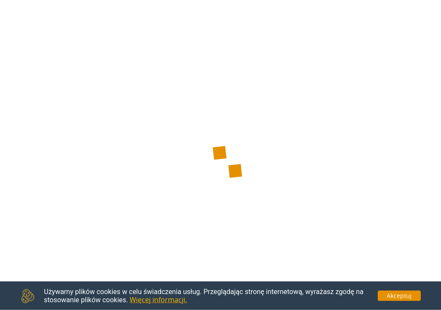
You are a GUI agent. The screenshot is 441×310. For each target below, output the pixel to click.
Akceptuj (399, 295)
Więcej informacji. (158, 299)
